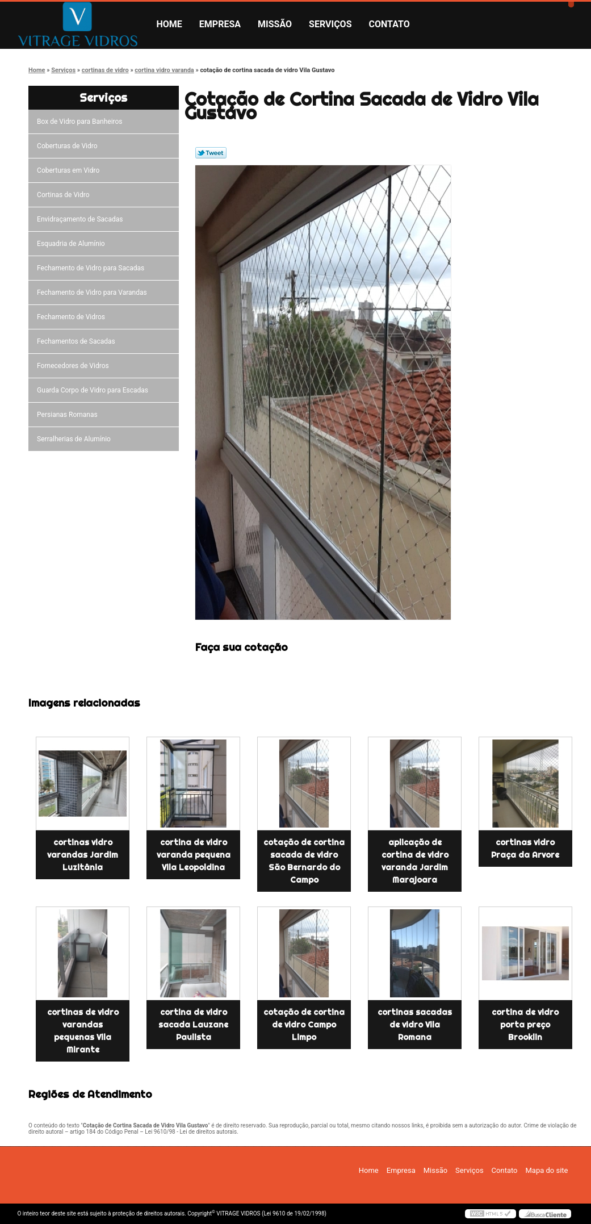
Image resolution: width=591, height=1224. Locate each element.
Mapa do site (546, 1170)
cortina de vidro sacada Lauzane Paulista (193, 1024)
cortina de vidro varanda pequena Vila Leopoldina (193, 854)
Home (169, 24)
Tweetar (211, 152)
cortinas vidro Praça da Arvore (525, 848)
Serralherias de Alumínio (75, 439)
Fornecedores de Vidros (74, 366)
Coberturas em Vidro (70, 170)
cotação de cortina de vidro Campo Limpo (304, 1024)
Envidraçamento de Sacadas (81, 219)
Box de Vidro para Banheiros (81, 122)
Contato (389, 24)
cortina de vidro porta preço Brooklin (525, 1024)
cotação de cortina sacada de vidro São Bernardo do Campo (304, 861)
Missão (275, 24)
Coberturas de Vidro (68, 146)
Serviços (330, 24)
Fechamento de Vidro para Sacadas (92, 268)
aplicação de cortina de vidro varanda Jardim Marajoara (415, 861)
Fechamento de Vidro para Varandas (93, 292)
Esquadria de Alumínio (72, 244)
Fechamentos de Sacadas (78, 341)
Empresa (220, 24)
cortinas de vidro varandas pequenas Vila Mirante (83, 1031)
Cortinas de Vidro (65, 195)
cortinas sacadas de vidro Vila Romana (415, 1024)
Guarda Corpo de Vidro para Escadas (94, 390)
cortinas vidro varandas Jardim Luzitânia (82, 854)
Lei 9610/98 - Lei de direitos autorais (191, 1132)
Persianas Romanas (69, 415)
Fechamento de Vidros (72, 317)
